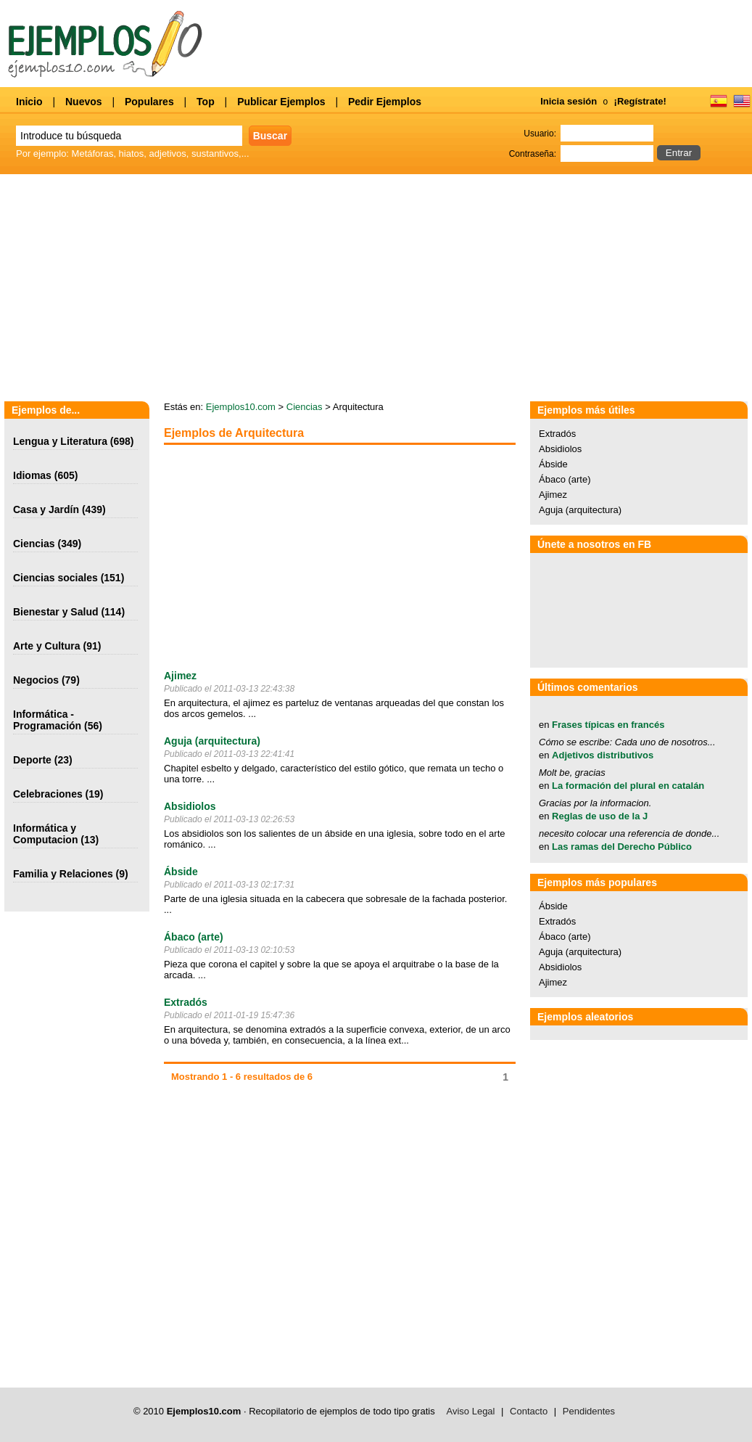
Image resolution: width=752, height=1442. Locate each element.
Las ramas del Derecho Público (622, 846)
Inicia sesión (568, 101)
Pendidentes (589, 1411)
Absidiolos (190, 806)
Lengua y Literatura (60, 441)
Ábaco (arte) (193, 937)
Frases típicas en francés (608, 724)
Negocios (36, 680)
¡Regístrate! (640, 101)
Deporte (32, 760)
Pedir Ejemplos (384, 101)
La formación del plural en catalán (628, 785)
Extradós (185, 1002)
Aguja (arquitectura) (212, 741)
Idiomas (32, 475)
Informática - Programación (47, 720)
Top (206, 101)
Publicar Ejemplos (281, 101)
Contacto (529, 1411)
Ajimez (180, 675)
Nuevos (83, 101)
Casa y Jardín (46, 509)
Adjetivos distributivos (602, 755)
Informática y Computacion (45, 833)
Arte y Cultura (46, 646)
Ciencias (34, 543)
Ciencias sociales (55, 577)
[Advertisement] (286, 557)
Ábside (181, 871)
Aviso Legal (471, 1411)
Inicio (29, 101)
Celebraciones (48, 794)
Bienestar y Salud (56, 612)
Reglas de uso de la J (600, 816)
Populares (149, 101)
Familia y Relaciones (63, 874)
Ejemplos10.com (241, 406)
